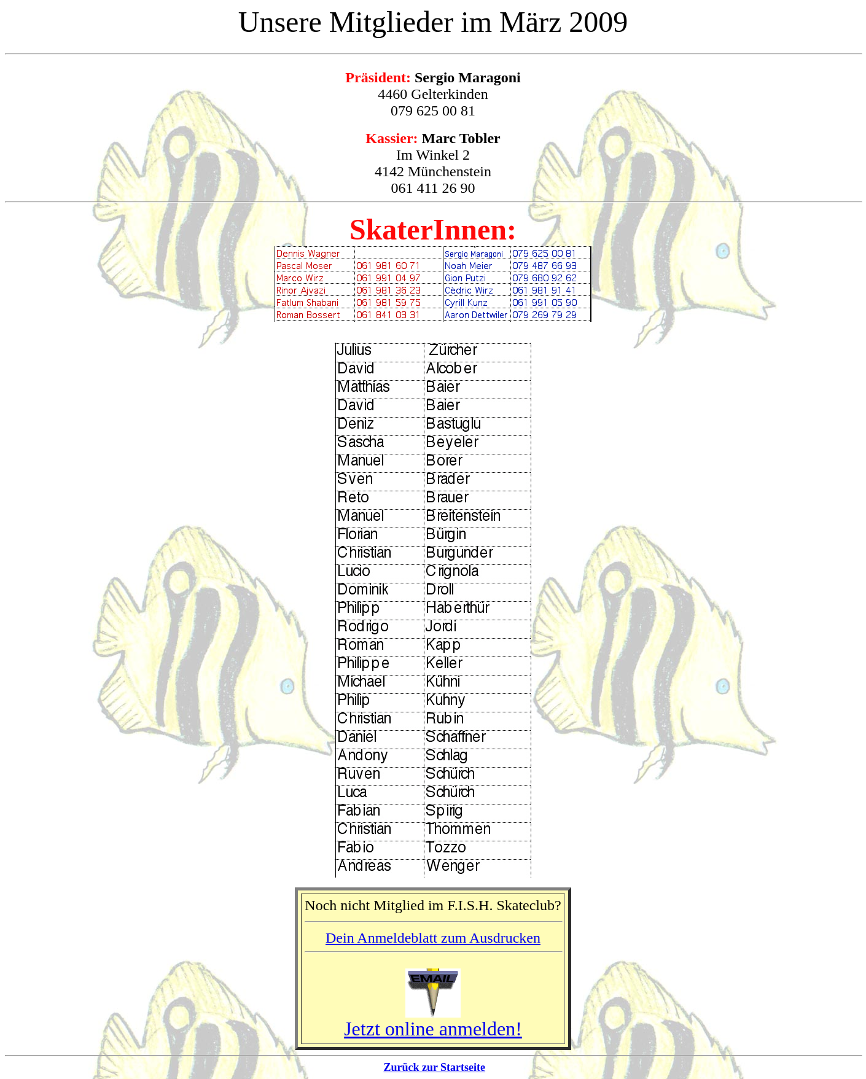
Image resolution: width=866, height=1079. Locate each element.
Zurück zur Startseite (434, 1067)
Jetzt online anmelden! (433, 1029)
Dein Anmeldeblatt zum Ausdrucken (433, 938)
